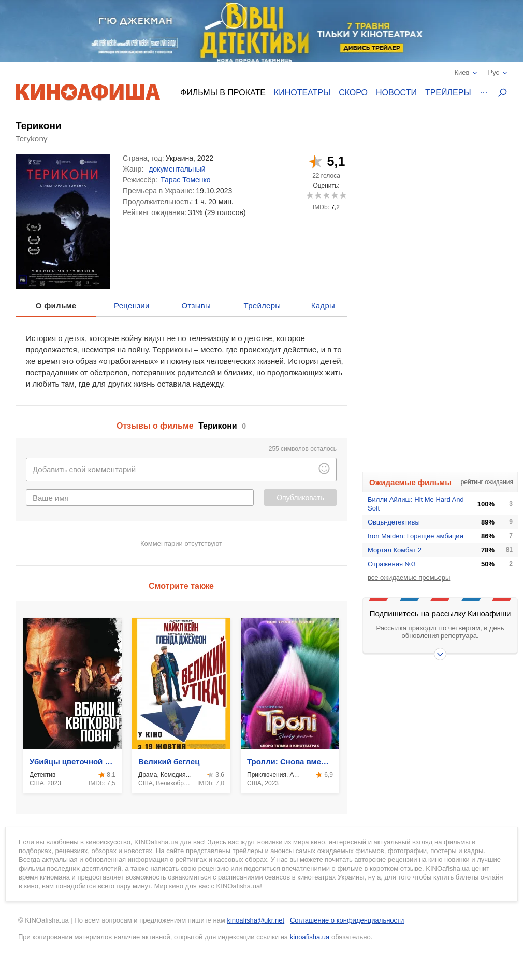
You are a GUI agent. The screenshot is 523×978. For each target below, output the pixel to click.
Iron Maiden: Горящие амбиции (415, 536)
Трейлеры (448, 92)
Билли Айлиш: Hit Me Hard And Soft (416, 503)
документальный (177, 169)
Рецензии (132, 305)
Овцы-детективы (394, 522)
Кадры (323, 305)
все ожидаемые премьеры (409, 578)
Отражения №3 (392, 564)
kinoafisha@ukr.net (255, 920)
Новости (396, 92)
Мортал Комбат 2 (395, 550)
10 (342, 195)
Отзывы (196, 305)
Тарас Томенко (186, 180)
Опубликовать (300, 497)
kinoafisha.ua (310, 937)
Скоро (353, 92)
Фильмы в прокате (223, 92)
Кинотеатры (302, 92)
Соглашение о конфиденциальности (347, 920)
